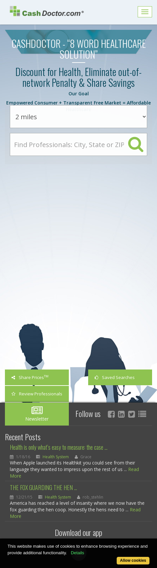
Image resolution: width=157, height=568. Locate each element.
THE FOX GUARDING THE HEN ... (43, 487)
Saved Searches (115, 377)
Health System (56, 457)
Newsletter (37, 414)
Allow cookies (133, 560)
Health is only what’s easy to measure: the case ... (59, 447)
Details (77, 552)
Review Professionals (36, 394)
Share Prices (30, 377)
